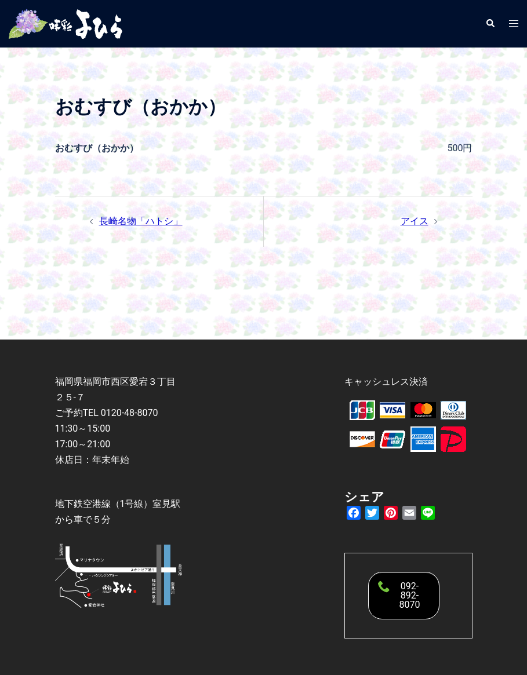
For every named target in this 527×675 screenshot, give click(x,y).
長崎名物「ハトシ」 (141, 221)
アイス (414, 221)
